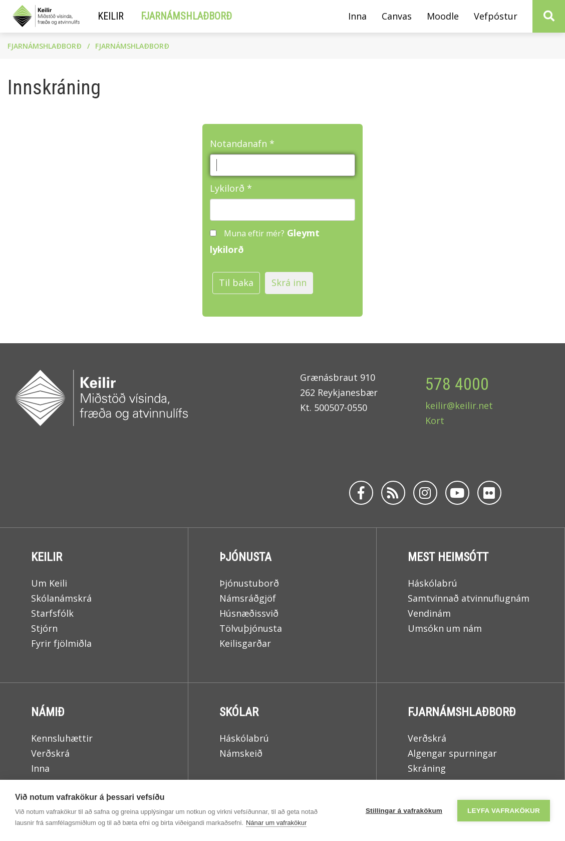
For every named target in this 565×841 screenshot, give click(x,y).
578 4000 (457, 384)
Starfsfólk (52, 613)
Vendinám (429, 613)
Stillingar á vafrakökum (404, 810)
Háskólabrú (432, 583)
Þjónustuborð (249, 583)
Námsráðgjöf (247, 598)
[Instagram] (425, 493)
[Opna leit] (548, 16)
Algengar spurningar (452, 753)
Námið (48, 712)
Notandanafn (238, 143)
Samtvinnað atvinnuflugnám (468, 598)
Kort (434, 420)
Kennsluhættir (62, 738)
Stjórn (44, 628)
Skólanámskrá (61, 598)
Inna (41, 768)
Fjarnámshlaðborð (45, 46)
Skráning (427, 768)
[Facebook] (361, 493)
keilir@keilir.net (459, 405)
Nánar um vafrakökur (276, 822)
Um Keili (49, 583)
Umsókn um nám (445, 628)
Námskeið (240, 753)
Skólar (238, 712)
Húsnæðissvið (248, 613)
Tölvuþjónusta (250, 628)
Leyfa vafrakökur (503, 810)
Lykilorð (227, 188)
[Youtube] (457, 493)
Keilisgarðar (245, 643)
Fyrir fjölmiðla (61, 643)
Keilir (46, 557)
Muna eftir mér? (254, 233)
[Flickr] (489, 493)
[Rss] (393, 493)
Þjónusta (245, 557)
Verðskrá (50, 753)
